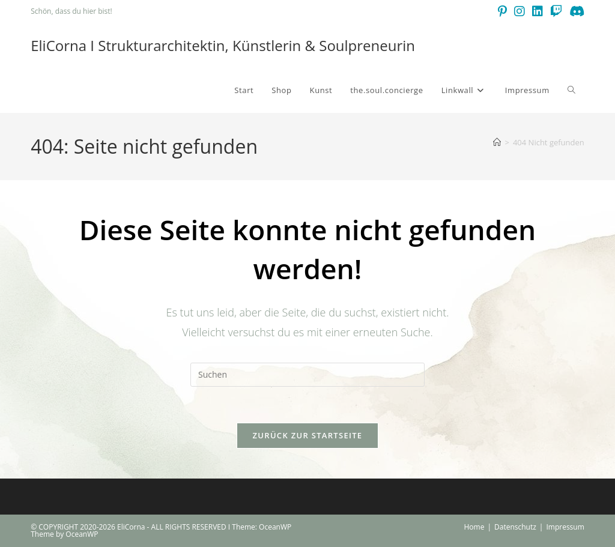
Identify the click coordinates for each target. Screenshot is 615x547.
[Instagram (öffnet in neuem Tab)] (519, 11)
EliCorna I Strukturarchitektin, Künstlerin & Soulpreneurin (223, 45)
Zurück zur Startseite (308, 435)
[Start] (497, 142)
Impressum (565, 527)
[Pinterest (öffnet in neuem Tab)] (502, 11)
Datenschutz (515, 527)
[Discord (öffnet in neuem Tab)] (575, 11)
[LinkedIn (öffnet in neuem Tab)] (538, 11)
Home (474, 527)
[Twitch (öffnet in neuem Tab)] (556, 11)
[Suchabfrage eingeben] (307, 375)
